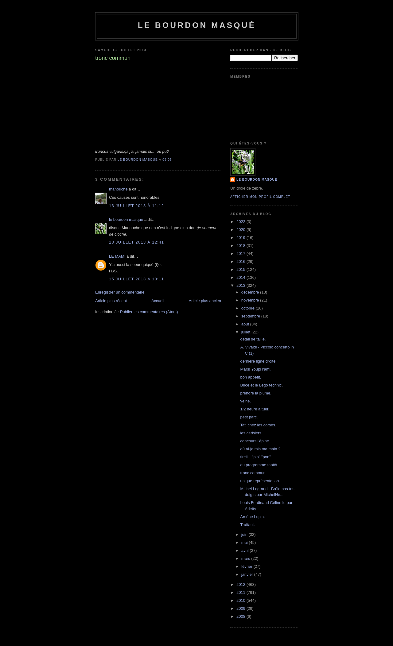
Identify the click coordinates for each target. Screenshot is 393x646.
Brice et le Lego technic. (261, 385)
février (247, 566)
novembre (250, 300)
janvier (247, 574)
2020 (241, 229)
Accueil (157, 300)
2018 (241, 245)
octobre (248, 308)
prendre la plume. (255, 393)
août (245, 324)
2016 (241, 261)
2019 (241, 237)
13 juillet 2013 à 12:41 (136, 242)
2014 (241, 277)
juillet (246, 332)
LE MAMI (117, 256)
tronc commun (252, 473)
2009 (241, 608)
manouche (118, 189)
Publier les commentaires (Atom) (149, 312)
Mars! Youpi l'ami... (257, 369)
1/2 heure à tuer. (254, 409)
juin (245, 534)
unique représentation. (260, 481)
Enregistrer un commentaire (119, 292)
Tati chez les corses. (258, 425)
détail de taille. (253, 339)
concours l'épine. (255, 441)
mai (245, 542)
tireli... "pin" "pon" (255, 457)
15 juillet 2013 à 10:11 (136, 279)
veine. (245, 401)
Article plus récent (111, 300)
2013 (241, 285)
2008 (241, 616)
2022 (241, 221)
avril (245, 550)
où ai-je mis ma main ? (260, 449)
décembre (250, 292)
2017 (241, 253)
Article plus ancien (205, 300)
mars (246, 558)
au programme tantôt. (259, 465)
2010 (241, 600)
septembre (251, 316)
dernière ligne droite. (258, 361)
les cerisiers (250, 433)
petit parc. (249, 417)
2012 (241, 584)
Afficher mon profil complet (260, 196)
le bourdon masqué (197, 25)
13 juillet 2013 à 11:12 (136, 205)
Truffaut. (247, 524)
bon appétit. (250, 377)
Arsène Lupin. (252, 516)
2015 (241, 269)
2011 (241, 592)
